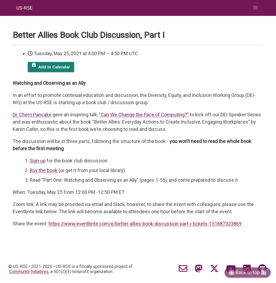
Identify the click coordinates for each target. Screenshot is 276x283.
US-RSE (24, 8)
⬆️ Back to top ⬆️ (248, 272)
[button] (256, 8)
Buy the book (43, 170)
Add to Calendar (54, 67)
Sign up (38, 160)
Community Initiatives (29, 271)
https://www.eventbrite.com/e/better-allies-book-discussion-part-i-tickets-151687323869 (145, 223)
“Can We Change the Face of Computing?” (144, 114)
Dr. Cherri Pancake (32, 114)
